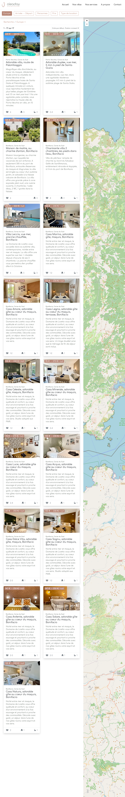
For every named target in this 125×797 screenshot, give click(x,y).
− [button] (87, 24)
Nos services (91, 5)
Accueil (65, 5)
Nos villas (76, 5)
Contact (117, 5)
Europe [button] (20, 22)
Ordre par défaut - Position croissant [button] (65, 28)
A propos (105, 5)
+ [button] (87, 21)
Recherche (9, 22)
